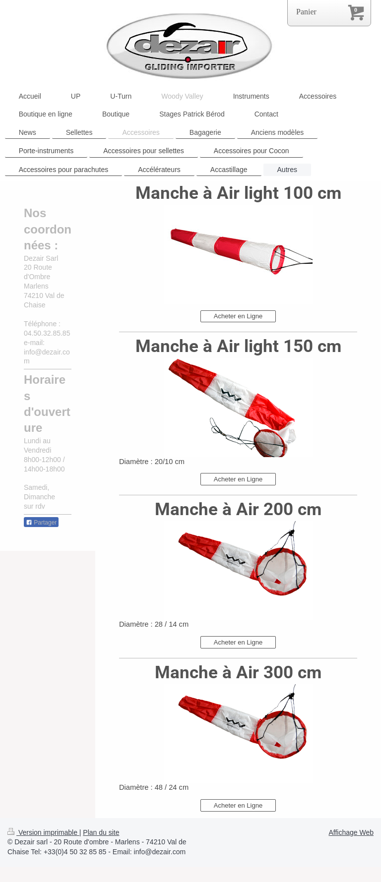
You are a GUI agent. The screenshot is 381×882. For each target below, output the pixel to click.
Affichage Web (351, 832)
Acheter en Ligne (238, 316)
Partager (41, 522)
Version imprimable (43, 832)
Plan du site (101, 832)
